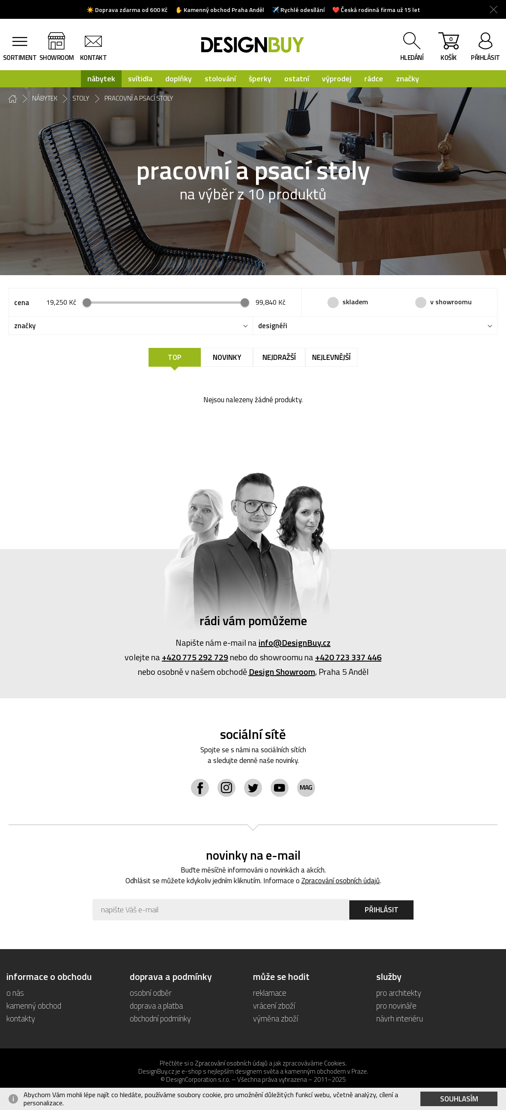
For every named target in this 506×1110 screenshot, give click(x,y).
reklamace (269, 992)
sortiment (20, 57)
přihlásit (485, 57)
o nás (15, 992)
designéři (272, 325)
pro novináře (396, 1005)
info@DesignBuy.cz (294, 642)
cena (21, 302)
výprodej (336, 78)
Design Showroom (282, 671)
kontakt (93, 57)
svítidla (140, 78)
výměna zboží (275, 1018)
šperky (260, 78)
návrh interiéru (399, 1018)
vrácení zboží (274, 1005)
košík (449, 48)
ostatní (296, 78)
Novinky (227, 357)
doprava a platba (156, 1005)
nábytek (101, 78)
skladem (355, 301)
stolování (220, 78)
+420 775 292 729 (195, 657)
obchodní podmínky (160, 1018)
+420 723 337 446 (348, 657)
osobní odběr (151, 992)
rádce (373, 78)
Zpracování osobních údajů (340, 880)
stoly (80, 98)
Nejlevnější (331, 357)
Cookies (334, 1063)
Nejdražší (279, 357)
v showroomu (451, 301)
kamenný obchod (33, 1005)
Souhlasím (459, 1098)
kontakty (20, 1018)
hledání (412, 57)
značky (407, 78)
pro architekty (398, 992)
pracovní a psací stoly (138, 98)
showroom (56, 57)
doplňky (178, 78)
